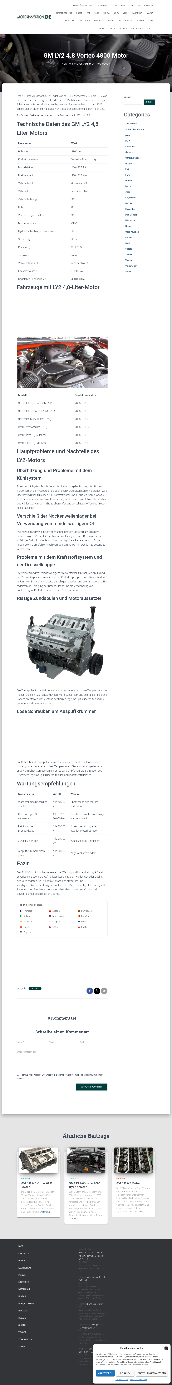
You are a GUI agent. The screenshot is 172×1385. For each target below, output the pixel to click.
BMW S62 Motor (95, 1304)
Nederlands (56, 916)
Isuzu (116, 13)
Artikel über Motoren (83, 5)
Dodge (79, 13)
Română (83, 916)
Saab (150, 21)
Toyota (123, 28)
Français (26, 910)
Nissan (111, 21)
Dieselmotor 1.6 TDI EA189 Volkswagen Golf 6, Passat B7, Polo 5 (90, 1255)
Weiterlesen (45, 1212)
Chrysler (148, 5)
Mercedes (69, 21)
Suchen (127, 97)
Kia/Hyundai (137, 13)
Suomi (83, 921)
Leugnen (125, 1373)
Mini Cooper (84, 21)
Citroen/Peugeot (64, 13)
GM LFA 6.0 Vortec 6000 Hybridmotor (84, 1185)
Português (85, 910)
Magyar (54, 921)
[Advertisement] (62, 314)
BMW (123, 5)
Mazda (150, 13)
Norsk (25, 926)
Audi (115, 5)
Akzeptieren (105, 1373)
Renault (140, 21)
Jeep (125, 13)
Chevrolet (135, 5)
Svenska (26, 921)
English (25, 932)
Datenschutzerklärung (138, 1380)
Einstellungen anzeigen (152, 1373)
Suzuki (112, 28)
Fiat (88, 13)
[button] (166, 1348)
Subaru (101, 28)
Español (54, 910)
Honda (106, 13)
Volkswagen (137, 28)
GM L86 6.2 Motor (128, 1183)
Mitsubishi (99, 21)
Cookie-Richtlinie (122, 1380)
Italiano (25, 916)
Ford (96, 13)
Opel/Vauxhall (125, 21)
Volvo (150, 28)
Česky (53, 926)
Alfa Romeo (103, 5)
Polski (82, 926)
